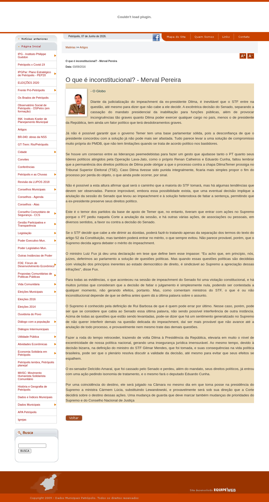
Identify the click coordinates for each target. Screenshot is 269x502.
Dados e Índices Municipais (35, 397)
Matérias (70, 47)
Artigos (22, 129)
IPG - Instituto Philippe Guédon (32, 55)
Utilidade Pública (28, 336)
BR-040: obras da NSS (32, 136)
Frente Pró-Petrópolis (31, 90)
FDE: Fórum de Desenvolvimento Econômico (36, 264)
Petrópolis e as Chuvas (32, 174)
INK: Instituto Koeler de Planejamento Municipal (33, 120)
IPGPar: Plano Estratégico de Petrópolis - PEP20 (34, 74)
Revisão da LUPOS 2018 (34, 181)
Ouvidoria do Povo (29, 314)
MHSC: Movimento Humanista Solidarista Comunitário (31, 376)
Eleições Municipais (30, 291)
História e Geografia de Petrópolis (32, 388)
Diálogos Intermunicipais (33, 329)
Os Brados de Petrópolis (33, 97)
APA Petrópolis (27, 412)
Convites (23, 159)
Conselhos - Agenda (30, 196)
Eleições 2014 (27, 306)
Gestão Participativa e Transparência (32, 224)
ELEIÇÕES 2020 (28, 82)
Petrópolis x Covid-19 (31, 64)
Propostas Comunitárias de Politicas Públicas (35, 275)
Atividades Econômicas (32, 344)
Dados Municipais (29, 404)
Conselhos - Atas (28, 204)
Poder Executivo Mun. (32, 240)
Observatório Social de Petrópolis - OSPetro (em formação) (34, 108)
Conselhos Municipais (31, 189)
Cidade (22, 151)
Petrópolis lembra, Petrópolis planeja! (36, 364)
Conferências (26, 166)
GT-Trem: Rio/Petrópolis (33, 144)
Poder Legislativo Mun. (32, 248)
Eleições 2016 (27, 299)
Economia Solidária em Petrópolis (32, 353)
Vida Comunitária (28, 284)
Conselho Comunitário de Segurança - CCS (34, 213)
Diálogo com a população (34, 321)
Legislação (24, 233)
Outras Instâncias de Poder (35, 255)
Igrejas (22, 419)
